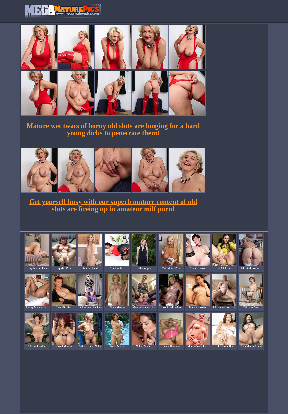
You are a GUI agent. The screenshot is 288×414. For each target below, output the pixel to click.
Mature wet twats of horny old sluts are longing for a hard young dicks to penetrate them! (113, 129)
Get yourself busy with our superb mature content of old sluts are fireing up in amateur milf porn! (113, 205)
